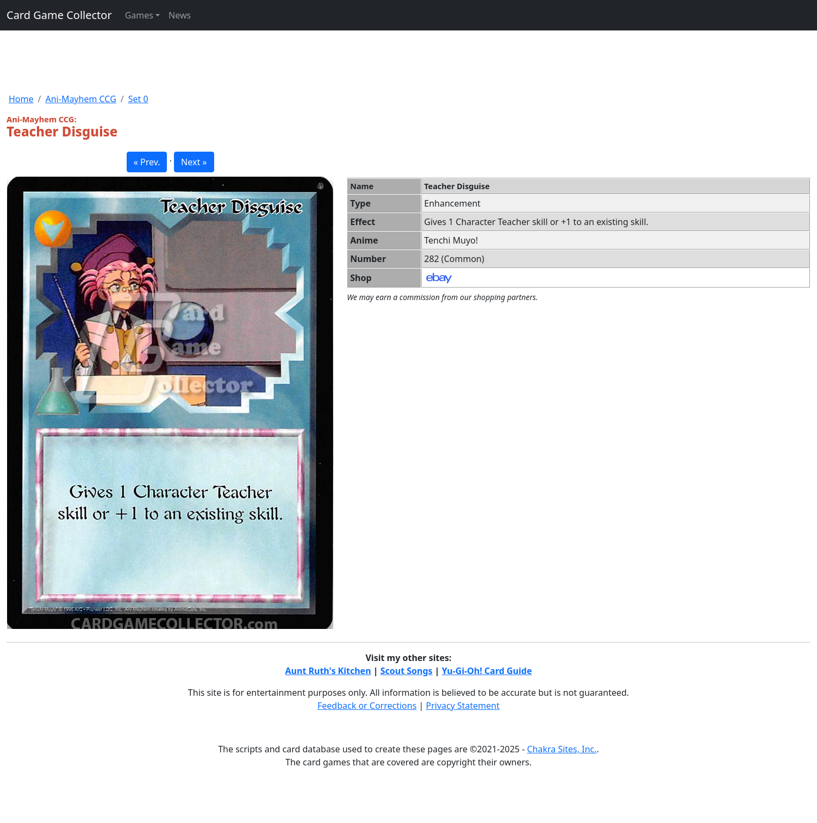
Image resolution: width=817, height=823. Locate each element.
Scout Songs (407, 671)
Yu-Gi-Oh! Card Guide (487, 671)
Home (21, 99)
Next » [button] (194, 162)
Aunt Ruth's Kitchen (328, 671)
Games (139, 15)
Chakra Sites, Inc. (561, 749)
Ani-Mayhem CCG (80, 99)
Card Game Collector (59, 15)
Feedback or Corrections (366, 706)
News (180, 15)
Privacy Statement (463, 706)
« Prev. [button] (147, 162)
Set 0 (138, 99)
